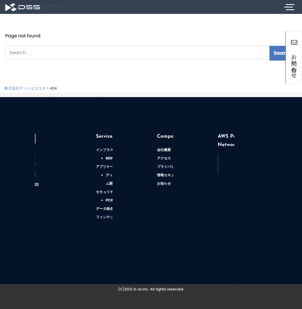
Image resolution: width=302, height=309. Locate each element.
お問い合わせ (294, 57)
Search (283, 53)
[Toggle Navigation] (288, 7)
